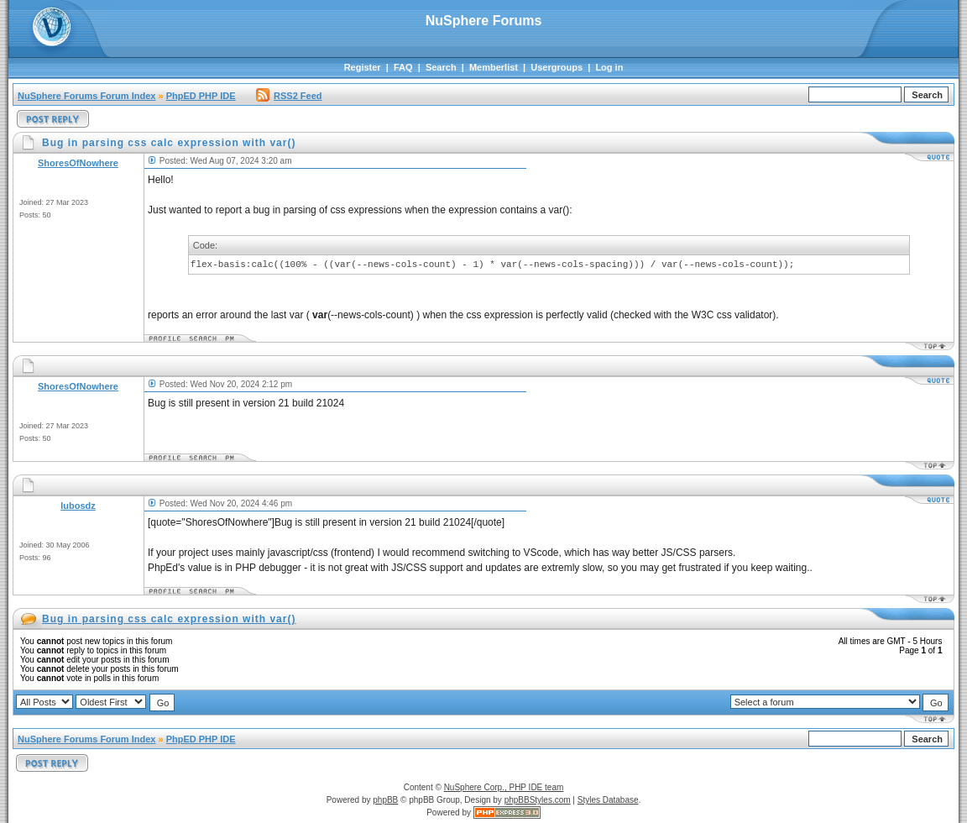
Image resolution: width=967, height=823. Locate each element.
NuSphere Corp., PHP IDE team (504, 787)
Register (362, 67)
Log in (609, 67)
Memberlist (493, 67)
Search (441, 67)
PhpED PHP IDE (201, 96)
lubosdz (78, 506)
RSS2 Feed (288, 96)
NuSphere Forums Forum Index (86, 96)
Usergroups (557, 67)
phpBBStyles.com (537, 800)
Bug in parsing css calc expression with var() (168, 619)
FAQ (403, 67)
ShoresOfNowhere (78, 163)
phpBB (385, 800)
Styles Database (608, 800)
